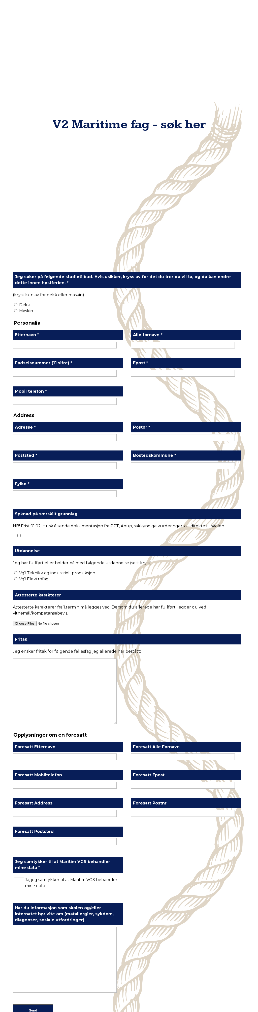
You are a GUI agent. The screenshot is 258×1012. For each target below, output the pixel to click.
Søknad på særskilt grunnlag (46, 256)
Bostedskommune (154, 198)
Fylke (22, 226)
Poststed (26, 198)
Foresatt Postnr (150, 545)
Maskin (26, 53)
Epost (140, 105)
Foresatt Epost (149, 517)
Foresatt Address (33, 545)
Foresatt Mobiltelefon (38, 517)
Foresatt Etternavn (35, 489)
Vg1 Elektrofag (34, 321)
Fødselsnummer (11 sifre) (43, 105)
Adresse (25, 170)
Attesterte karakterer (38, 337)
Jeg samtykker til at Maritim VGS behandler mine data (62, 607)
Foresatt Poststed (34, 574)
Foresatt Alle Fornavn (156, 489)
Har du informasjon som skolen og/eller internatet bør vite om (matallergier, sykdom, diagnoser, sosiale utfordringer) (64, 656)
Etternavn (27, 77)
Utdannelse (27, 293)
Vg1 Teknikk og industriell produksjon (57, 315)
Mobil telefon (31, 134)
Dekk (24, 47)
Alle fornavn (148, 77)
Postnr (141, 170)
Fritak (21, 382)
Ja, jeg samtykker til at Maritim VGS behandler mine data (71, 625)
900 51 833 (133, 935)
